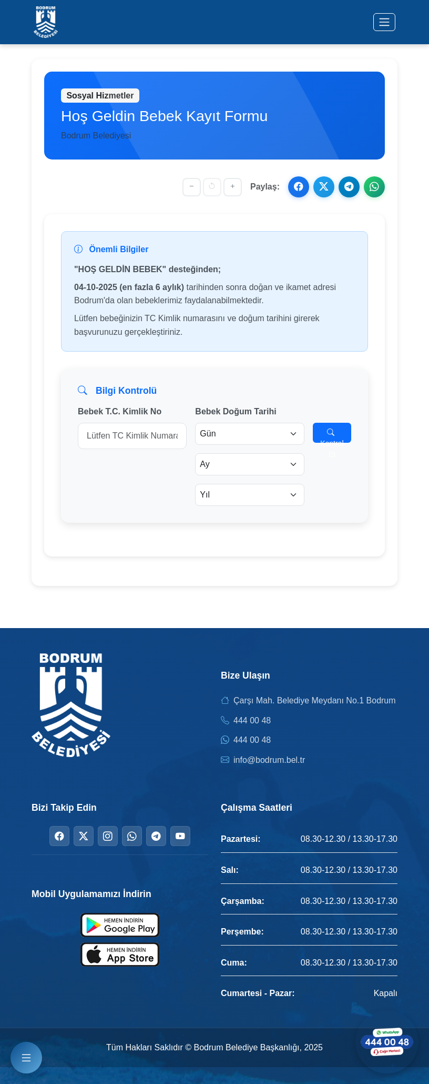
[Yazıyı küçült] (191, 187)
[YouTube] (180, 836)
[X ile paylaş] (323, 186)
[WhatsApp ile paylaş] (374, 186)
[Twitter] (84, 836)
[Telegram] (156, 836)
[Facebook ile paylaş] (298, 186)
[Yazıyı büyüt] (232, 187)
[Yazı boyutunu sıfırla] (212, 187)
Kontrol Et (331, 435)
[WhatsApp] (132, 836)
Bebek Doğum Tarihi (235, 411)
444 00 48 (252, 720)
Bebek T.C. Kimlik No (119, 411)
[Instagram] (108, 836)
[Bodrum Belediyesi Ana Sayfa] (46, 22)
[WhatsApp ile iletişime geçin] (386, 1041)
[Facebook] (59, 836)
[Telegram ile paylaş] (349, 186)
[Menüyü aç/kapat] (384, 22)
